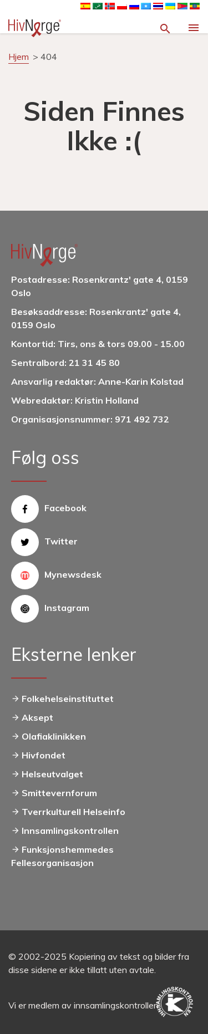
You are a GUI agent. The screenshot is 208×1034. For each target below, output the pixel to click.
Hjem (18, 56)
